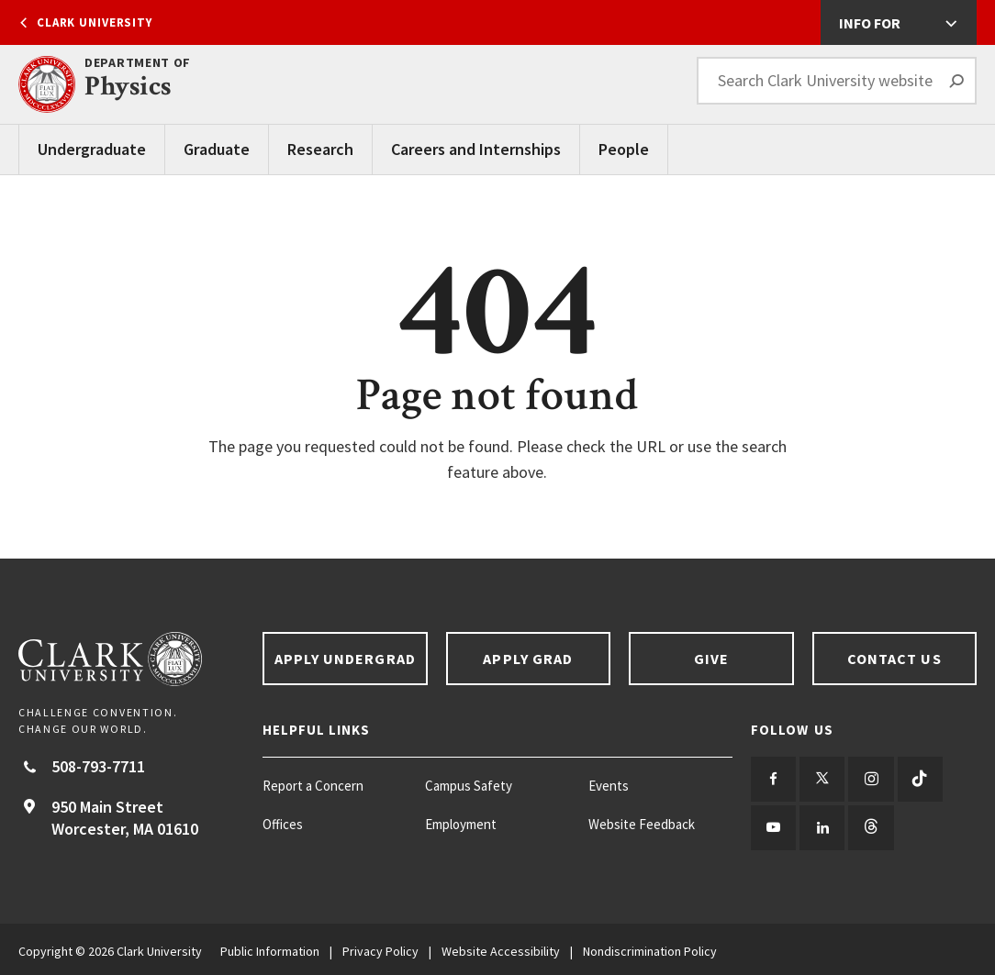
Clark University (94, 22)
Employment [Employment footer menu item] (461, 824)
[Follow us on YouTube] (772, 825)
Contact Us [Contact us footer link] (894, 658)
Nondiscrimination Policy (650, 947)
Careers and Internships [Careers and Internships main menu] (476, 149)
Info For (869, 23)
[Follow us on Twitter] (819, 778)
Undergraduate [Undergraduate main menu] (92, 149)
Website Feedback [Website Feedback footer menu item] (641, 824)
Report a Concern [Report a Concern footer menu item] (313, 785)
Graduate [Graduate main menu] (217, 149)
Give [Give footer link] (711, 658)
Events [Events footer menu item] (608, 785)
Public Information (269, 947)
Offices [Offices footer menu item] (283, 824)
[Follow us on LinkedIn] (819, 825)
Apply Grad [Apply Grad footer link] (528, 658)
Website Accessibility (501, 947)
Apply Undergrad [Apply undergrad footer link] (345, 658)
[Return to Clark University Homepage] (131, 659)
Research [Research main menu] (320, 149)
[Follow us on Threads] (866, 825)
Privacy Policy (380, 947)
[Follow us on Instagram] (866, 778)
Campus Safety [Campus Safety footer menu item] (468, 785)
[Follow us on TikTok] (912, 778)
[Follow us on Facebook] (772, 778)
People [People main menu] (623, 149)
